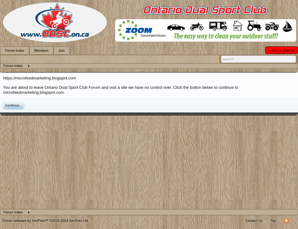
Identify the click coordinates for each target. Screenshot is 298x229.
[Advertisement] (149, 162)
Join (62, 50)
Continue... (13, 105)
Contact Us (254, 220)
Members (41, 50)
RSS (286, 220)
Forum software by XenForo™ (45, 220)
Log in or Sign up (282, 50)
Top (273, 220)
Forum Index (14, 50)
